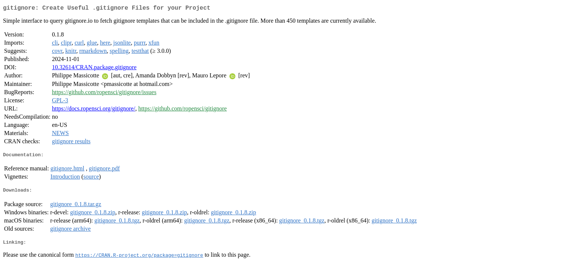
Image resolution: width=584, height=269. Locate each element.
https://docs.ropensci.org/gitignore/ (93, 110)
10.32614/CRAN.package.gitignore (94, 68)
